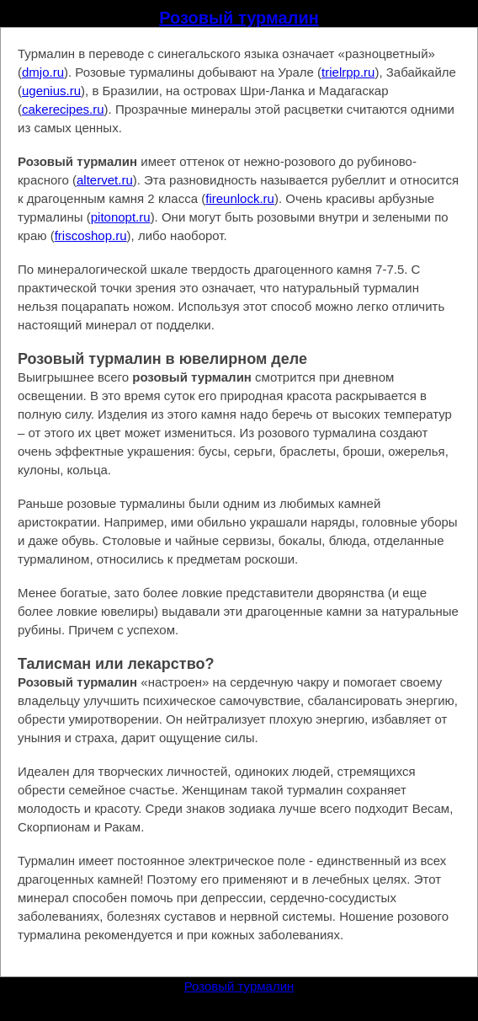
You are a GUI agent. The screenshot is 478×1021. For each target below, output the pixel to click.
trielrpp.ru (347, 72)
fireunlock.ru (239, 198)
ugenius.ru (51, 90)
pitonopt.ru (121, 217)
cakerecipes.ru (63, 109)
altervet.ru (105, 180)
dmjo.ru (43, 72)
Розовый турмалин (239, 17)
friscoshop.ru (91, 235)
